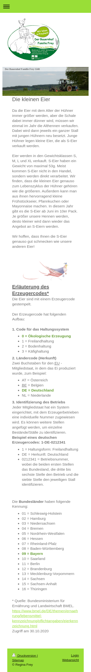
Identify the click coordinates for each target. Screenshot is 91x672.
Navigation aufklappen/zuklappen (45, 6)
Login (75, 655)
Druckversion (24, 655)
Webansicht (70, 660)
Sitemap (18, 660)
